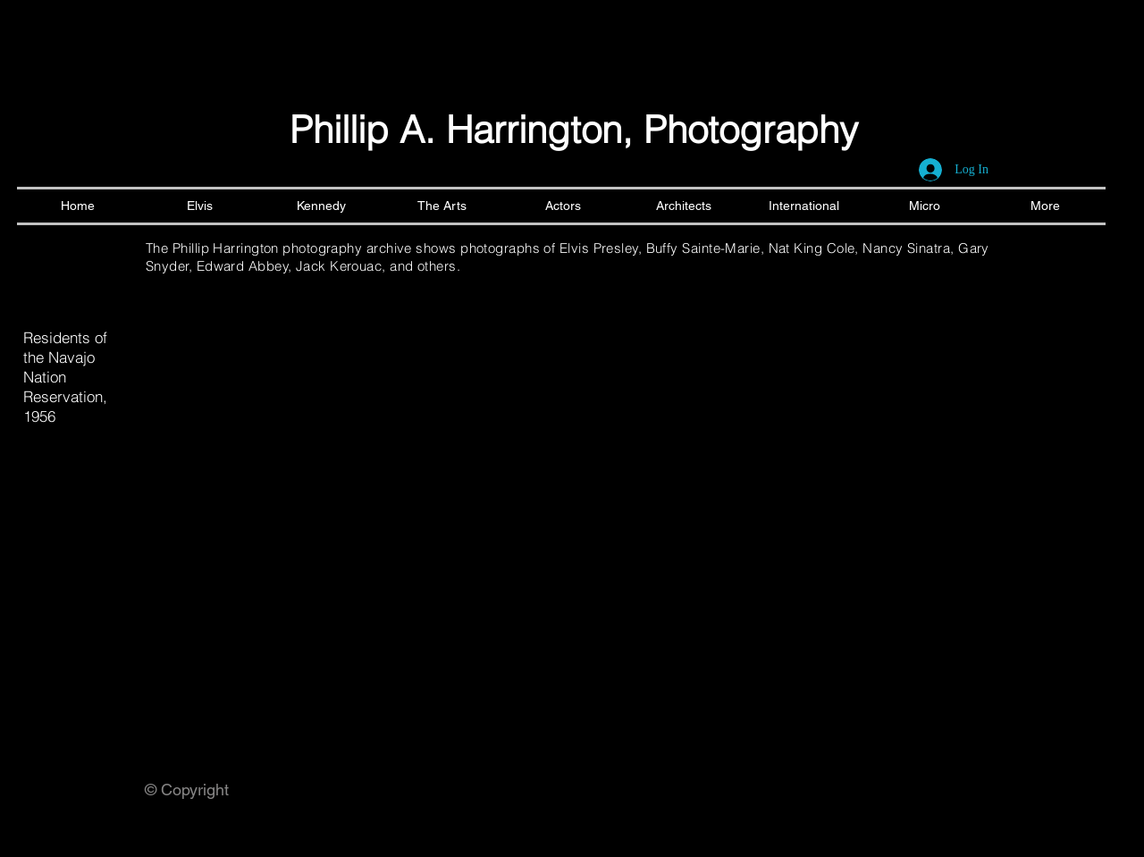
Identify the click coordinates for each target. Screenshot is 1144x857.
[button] (275, 456)
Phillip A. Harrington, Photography (574, 129)
